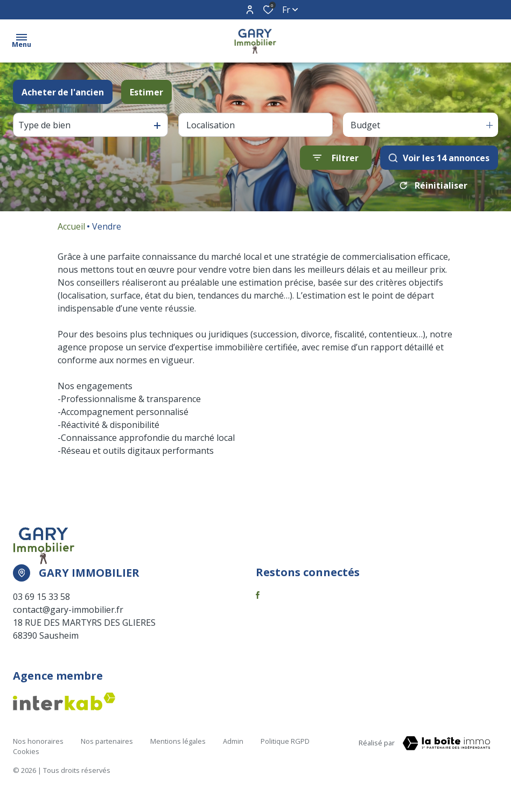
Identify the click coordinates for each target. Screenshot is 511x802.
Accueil (71, 226)
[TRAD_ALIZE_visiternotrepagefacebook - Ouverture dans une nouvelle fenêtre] (258, 595)
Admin (233, 741)
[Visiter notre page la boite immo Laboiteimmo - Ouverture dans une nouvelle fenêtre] (446, 743)
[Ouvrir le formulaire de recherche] (336, 158)
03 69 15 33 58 (41, 597)
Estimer (146, 92)
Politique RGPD (285, 741)
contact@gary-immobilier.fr (68, 610)
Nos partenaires (107, 741)
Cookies (26, 751)
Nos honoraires (38, 741)
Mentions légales (178, 741)
